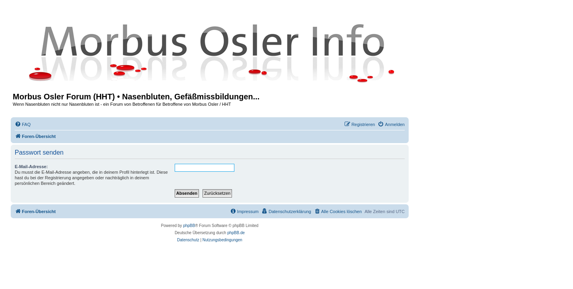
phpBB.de (236, 233)
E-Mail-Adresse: (31, 166)
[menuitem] (23, 124)
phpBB (189, 225)
